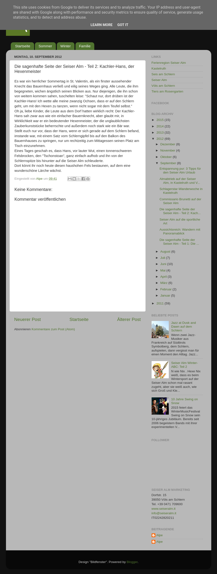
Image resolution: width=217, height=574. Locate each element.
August (165, 251)
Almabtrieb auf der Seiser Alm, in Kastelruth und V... (179, 180)
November (168, 150)
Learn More (101, 25)
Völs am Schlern (163, 85)
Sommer (45, 46)
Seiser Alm (159, 80)
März (164, 283)
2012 (160, 139)
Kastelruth (159, 68)
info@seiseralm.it (164, 513)
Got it (122, 25)
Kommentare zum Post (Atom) (53, 329)
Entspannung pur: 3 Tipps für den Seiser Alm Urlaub (180, 170)
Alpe (159, 535)
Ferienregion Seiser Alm (169, 63)
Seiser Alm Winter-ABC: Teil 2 (184, 364)
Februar (166, 289)
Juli (163, 258)
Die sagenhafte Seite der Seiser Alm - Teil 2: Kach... (180, 211)
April (164, 276)
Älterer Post (129, 319)
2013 (160, 132)
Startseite (22, 46)
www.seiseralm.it (164, 508)
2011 (160, 303)
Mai (163, 270)
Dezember (168, 144)
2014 (160, 126)
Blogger (132, 562)
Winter (65, 46)
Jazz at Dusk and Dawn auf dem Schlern (183, 326)
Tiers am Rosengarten (167, 91)
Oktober (166, 157)
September (168, 163)
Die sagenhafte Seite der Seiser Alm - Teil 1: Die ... (179, 241)
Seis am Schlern (163, 74)
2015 (160, 120)
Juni (163, 264)
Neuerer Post (27, 319)
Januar (165, 295)
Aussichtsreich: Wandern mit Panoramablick (179, 231)
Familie (84, 46)
